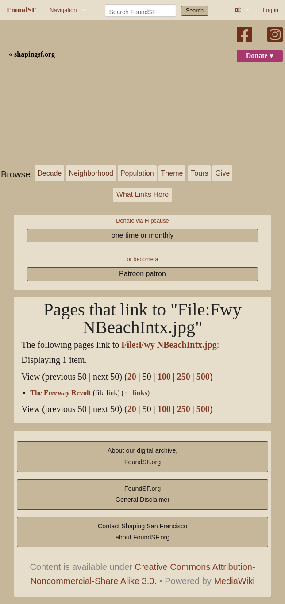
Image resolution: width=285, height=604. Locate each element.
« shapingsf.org (32, 54)
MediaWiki (234, 581)
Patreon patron (142, 273)
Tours (199, 173)
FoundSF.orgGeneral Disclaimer (142, 494)
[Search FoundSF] (140, 10)
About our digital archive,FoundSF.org (142, 456)
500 (203, 377)
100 (164, 377)
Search (195, 10)
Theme (172, 173)
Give (222, 173)
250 (183, 377)
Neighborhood (91, 173)
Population (137, 173)
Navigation (63, 10)
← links (135, 393)
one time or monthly (143, 235)
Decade (49, 173)
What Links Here (142, 194)
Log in (270, 10)
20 (131, 377)
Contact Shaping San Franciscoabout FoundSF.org (142, 532)
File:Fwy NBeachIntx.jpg (169, 345)
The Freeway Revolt (60, 393)
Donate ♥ (259, 56)
